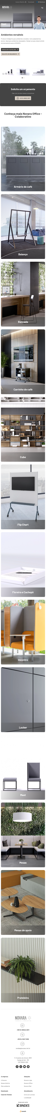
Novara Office (28, 1083)
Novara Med (27, 1086)
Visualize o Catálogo (10, 49)
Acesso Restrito (21, 2)
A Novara (4, 1080)
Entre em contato (29, 1095)
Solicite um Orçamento (10, 54)
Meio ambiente (5, 1086)
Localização (27, 1097)
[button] (22, 77)
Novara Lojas (28, 1080)
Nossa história (5, 1083)
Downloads (31, 2)
